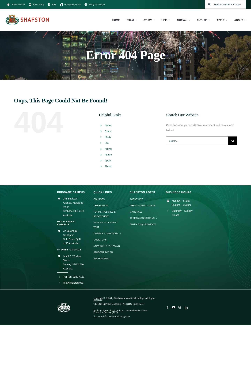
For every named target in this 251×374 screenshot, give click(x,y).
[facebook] (167, 307)
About (108, 166)
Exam (108, 131)
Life (107, 143)
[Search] (209, 4)
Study (108, 137)
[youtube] (173, 307)
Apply (108, 160)
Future (108, 154)
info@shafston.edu (73, 282)
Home (108, 125)
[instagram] (179, 307)
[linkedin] (186, 307)
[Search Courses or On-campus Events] (225, 4)
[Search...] (197, 140)
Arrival (108, 148)
